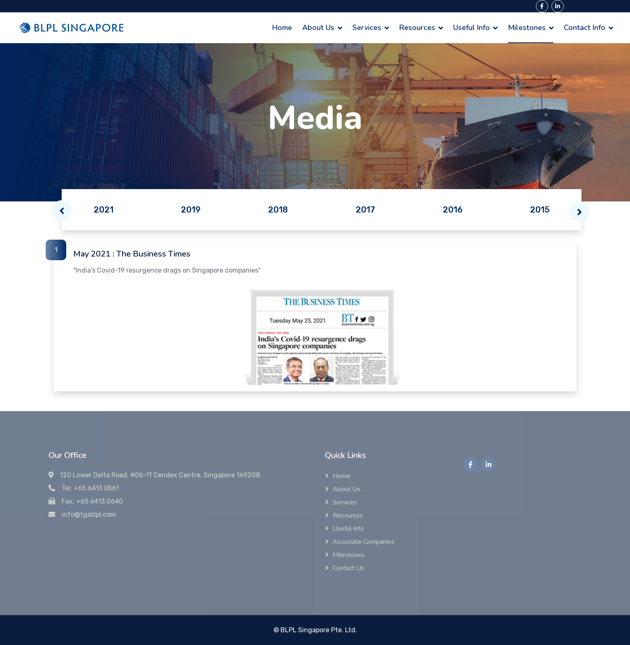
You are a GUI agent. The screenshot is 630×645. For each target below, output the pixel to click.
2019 (191, 210)
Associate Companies (363, 541)
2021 (103, 210)
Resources (417, 27)
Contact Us (348, 568)
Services (366, 27)
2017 (365, 210)
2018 (278, 210)
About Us (318, 27)
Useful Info (471, 27)
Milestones (527, 27)
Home (282, 27)
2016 (453, 210)
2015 (540, 210)
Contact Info (584, 27)
